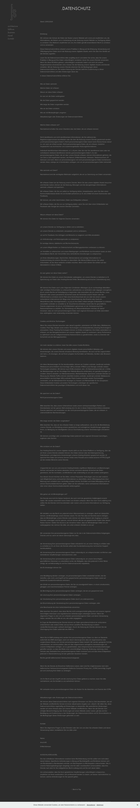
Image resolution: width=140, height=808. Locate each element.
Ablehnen (100, 805)
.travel (10, 35)
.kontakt (11, 38)
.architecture (13, 26)
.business (11, 32)
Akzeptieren (91, 805)
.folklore (11, 29)
